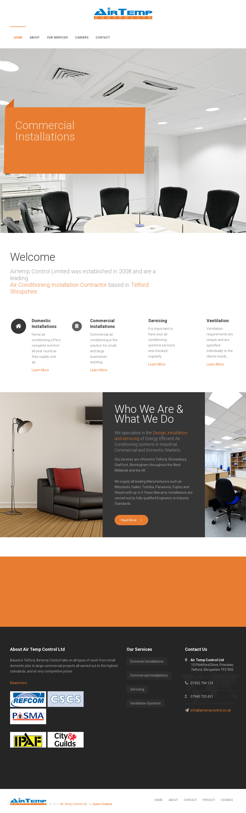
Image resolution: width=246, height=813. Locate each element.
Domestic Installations (147, 661)
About (35, 37)
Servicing (137, 689)
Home (18, 37)
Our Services (57, 37)
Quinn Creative (102, 804)
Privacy (209, 800)
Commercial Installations (149, 675)
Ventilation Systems (145, 703)
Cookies (227, 800)
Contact (103, 37)
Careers (81, 37)
